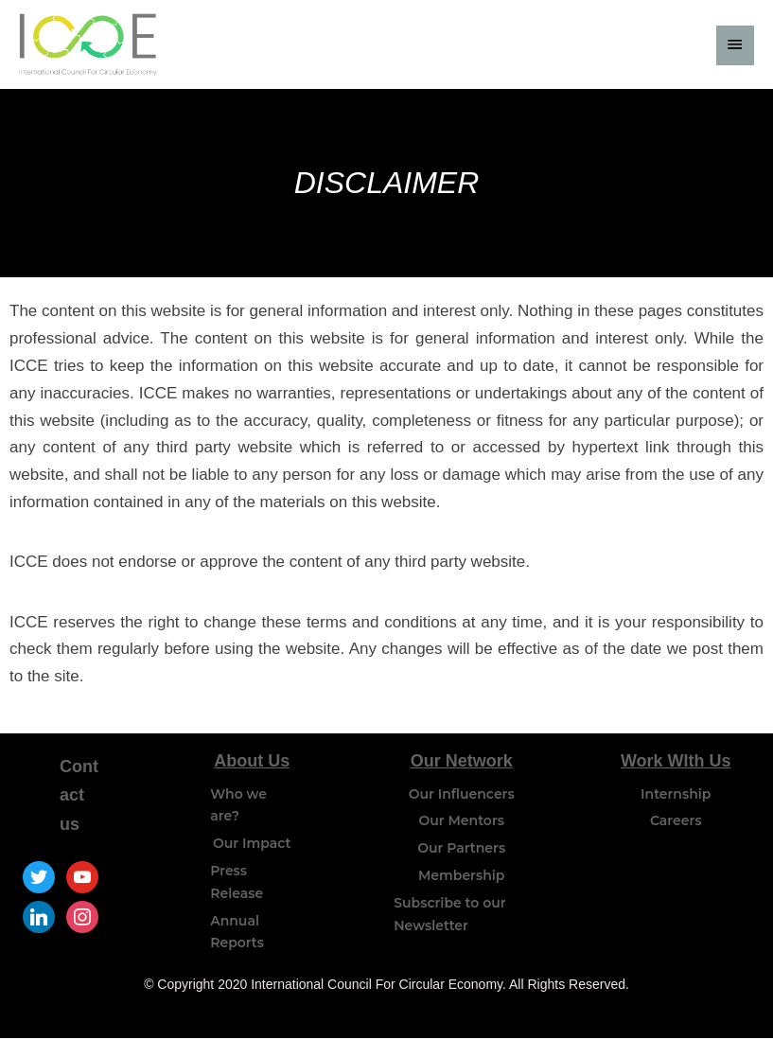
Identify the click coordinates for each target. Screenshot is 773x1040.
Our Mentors (461, 822)
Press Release (236, 884)
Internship (676, 794)
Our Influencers (462, 794)
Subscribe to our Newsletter (449, 916)
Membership (461, 877)
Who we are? (238, 806)
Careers (676, 822)
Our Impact (251, 845)
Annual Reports (237, 933)
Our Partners (461, 849)
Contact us (79, 796)
